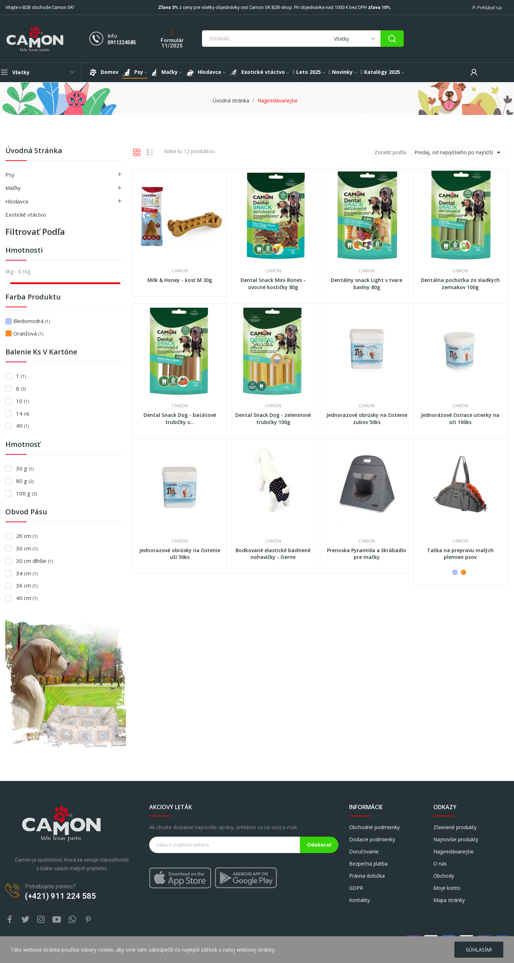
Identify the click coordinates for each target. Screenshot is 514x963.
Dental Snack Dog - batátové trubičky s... (179, 418)
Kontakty (359, 900)
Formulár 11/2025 (172, 43)
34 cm (26, 573)
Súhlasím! (479, 949)
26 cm (26, 535)
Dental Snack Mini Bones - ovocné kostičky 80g (273, 284)
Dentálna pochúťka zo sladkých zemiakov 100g (460, 284)
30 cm (26, 548)
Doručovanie (364, 851)
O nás (440, 863)
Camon (180, 271)
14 (22, 413)
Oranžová (28, 333)
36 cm (26, 585)
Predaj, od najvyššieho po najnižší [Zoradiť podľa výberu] (458, 152)
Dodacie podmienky (372, 839)
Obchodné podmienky (374, 827)
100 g (26, 493)
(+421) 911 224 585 (60, 896)
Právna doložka (367, 875)
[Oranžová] (463, 572)
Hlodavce (17, 201)
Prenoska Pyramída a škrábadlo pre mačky (366, 554)
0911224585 (121, 42)
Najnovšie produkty (455, 839)
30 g (25, 468)
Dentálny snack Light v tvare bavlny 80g (366, 284)
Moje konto (446, 887)
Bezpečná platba (368, 863)
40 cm (26, 597)
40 (22, 425)
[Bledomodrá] (455, 572)
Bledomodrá (31, 320)
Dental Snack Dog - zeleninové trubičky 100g (273, 418)
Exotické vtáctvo (25, 214)
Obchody (443, 875)
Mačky (13, 187)
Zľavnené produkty (455, 827)
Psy (10, 174)
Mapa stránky (449, 900)
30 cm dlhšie (34, 560)
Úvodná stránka (33, 151)
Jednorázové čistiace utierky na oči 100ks (460, 418)
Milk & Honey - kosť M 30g (179, 280)
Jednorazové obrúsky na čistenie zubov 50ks (366, 418)
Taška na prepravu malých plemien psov (460, 554)
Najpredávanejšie (453, 851)
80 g (25, 480)
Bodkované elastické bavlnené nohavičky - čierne (273, 554)
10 (22, 400)
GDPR (356, 887)
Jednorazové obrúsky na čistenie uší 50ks (179, 554)
